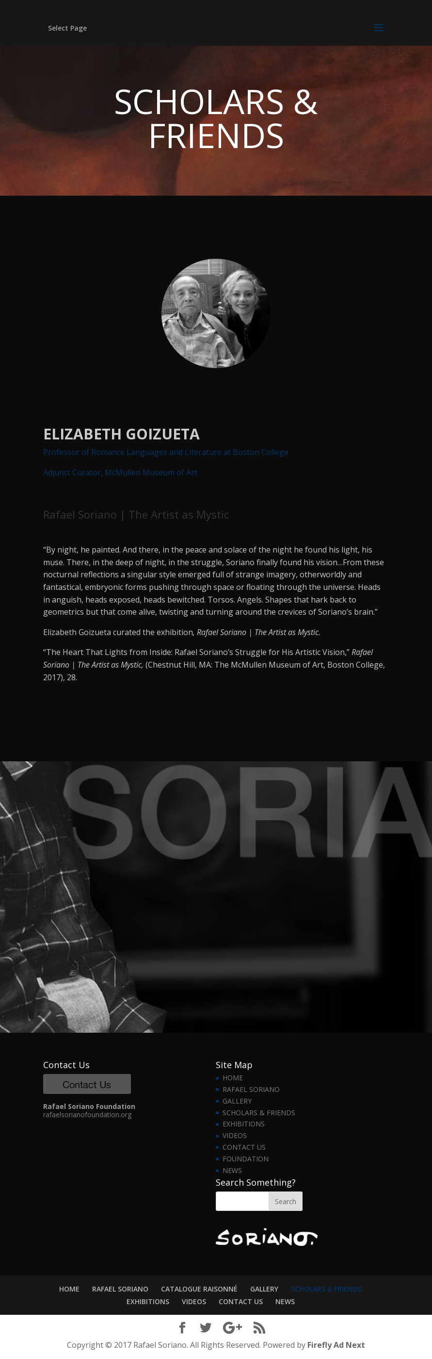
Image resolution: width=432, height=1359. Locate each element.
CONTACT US (244, 1147)
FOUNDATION (246, 1158)
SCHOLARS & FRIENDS (259, 1112)
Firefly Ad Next (336, 1345)
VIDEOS (235, 1135)
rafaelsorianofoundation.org (87, 1114)
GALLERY (237, 1101)
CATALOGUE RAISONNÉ (199, 1288)
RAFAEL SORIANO (251, 1089)
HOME (233, 1077)
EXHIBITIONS (244, 1123)
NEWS (232, 1170)
